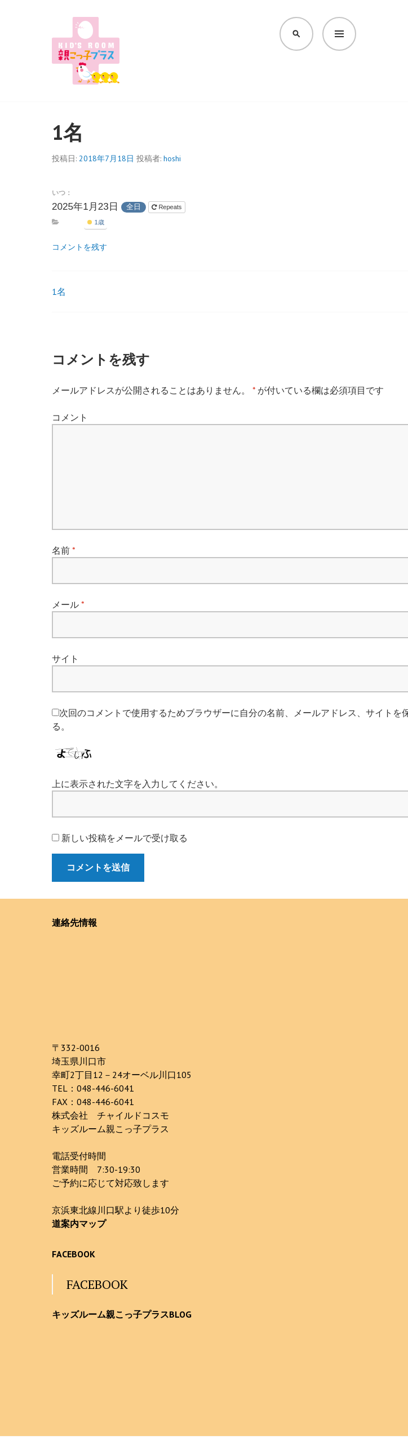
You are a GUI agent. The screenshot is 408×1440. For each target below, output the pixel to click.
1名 (59, 291)
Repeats (167, 207)
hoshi (172, 158)
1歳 (95, 222)
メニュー (339, 33)
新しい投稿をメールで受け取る (124, 837)
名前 (63, 550)
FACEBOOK (73, 1254)
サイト (65, 658)
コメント (70, 417)
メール (68, 604)
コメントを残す (79, 247)
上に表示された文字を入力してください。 (137, 783)
